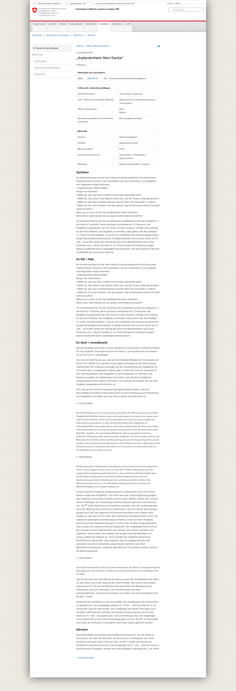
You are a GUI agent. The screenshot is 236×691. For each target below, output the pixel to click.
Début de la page (86, 657)
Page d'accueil (40, 24)
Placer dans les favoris (97, 45)
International (90, 24)
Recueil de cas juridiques (58, 35)
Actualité (52, 24)
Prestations (104, 24)
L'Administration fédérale (47, 3)
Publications (117, 24)
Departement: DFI (76, 3)
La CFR (127, 24)
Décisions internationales (47, 67)
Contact (170, 4)
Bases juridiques (75, 24)
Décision (91, 35)
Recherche (78, 35)
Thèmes (62, 24)
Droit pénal (40, 61)
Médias (178, 4)
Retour (80, 45)
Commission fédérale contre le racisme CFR (113, 3)
